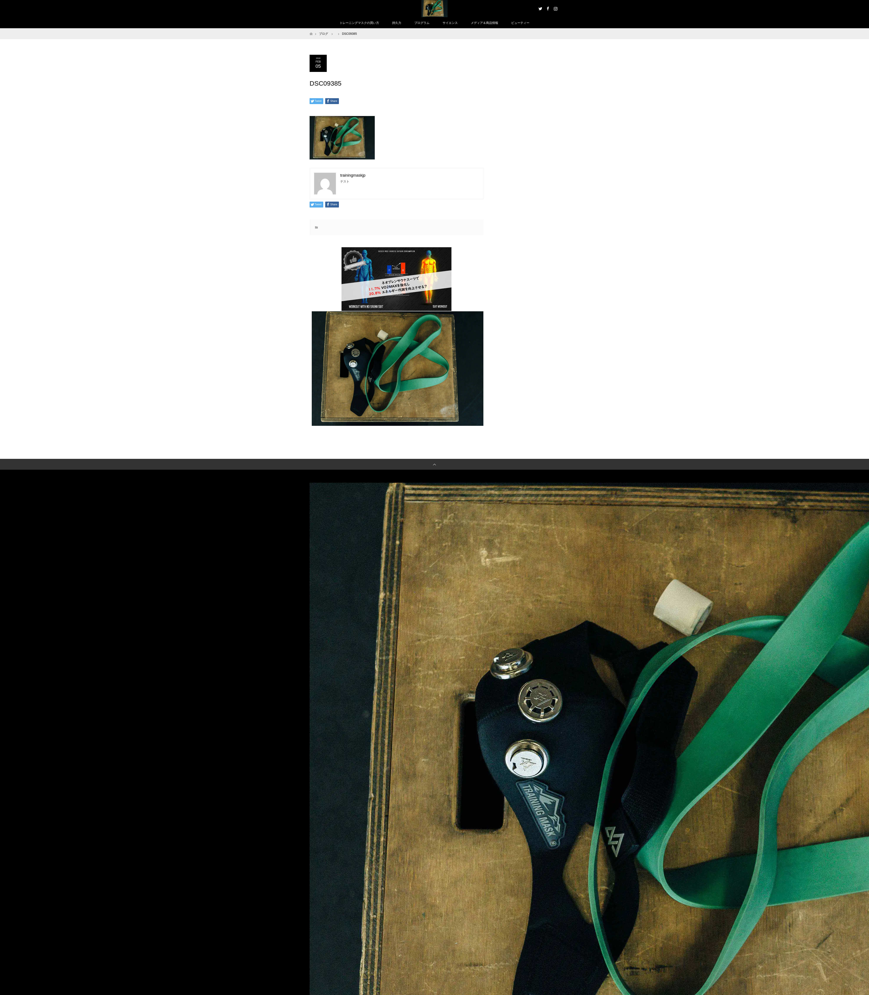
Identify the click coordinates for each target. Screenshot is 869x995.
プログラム (422, 23)
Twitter (540, 8)
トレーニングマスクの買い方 (359, 23)
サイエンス (450, 23)
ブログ (323, 33)
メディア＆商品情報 (484, 23)
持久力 (396, 23)
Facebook (547, 8)
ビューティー (520, 23)
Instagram (555, 8)
